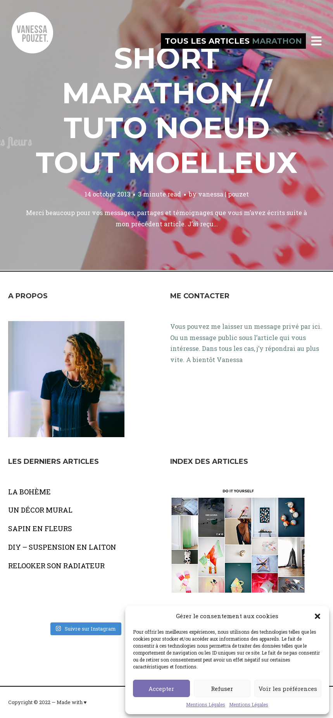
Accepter (161, 688)
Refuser (222, 688)
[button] (317, 616)
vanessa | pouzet (223, 194)
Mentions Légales (205, 704)
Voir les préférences (288, 688)
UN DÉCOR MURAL (40, 510)
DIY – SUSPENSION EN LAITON (62, 547)
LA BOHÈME (29, 491)
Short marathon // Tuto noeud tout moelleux (166, 110)
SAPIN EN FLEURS (40, 528)
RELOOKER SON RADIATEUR (56, 565)
